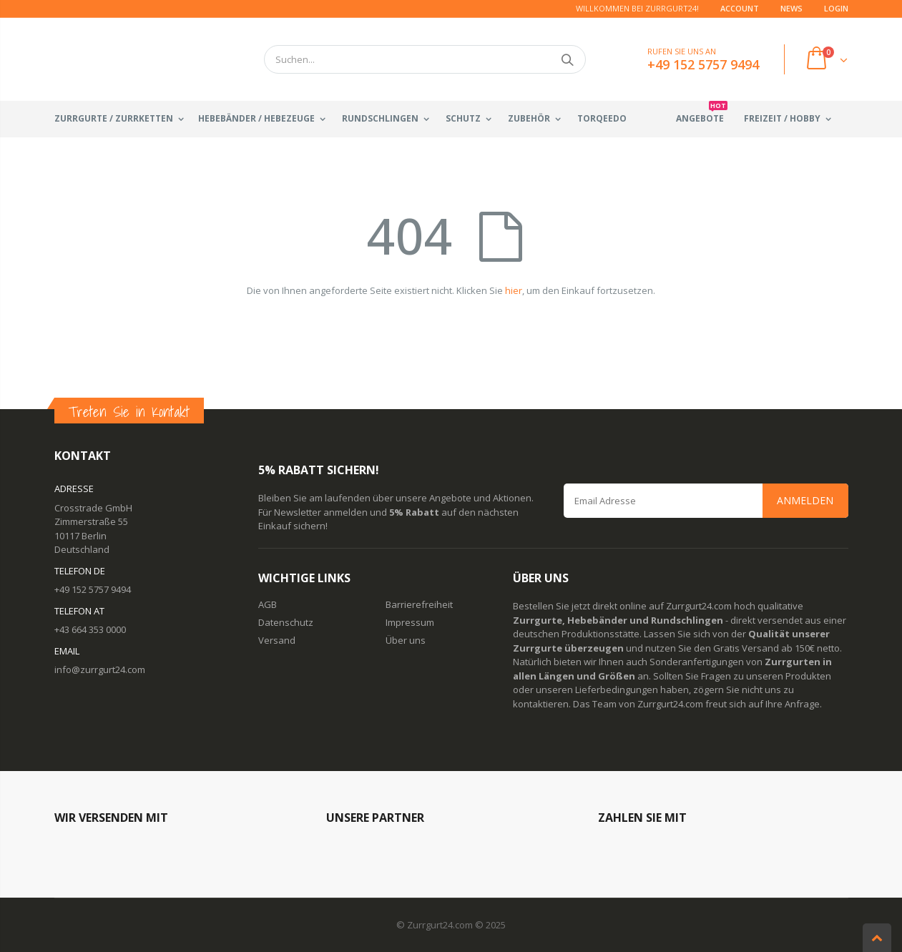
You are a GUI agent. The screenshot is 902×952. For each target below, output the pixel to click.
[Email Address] (706, 501)
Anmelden (805, 500)
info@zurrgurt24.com (99, 669)
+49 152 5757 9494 (92, 589)
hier (513, 290)
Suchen (568, 59)
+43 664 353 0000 (90, 629)
